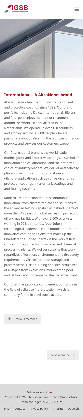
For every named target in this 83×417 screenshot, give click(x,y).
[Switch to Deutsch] (73, 408)
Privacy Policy (39, 408)
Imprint (58, 408)
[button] (77, 9)
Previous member (22, 319)
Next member (63, 355)
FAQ (7, 408)
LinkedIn (50, 392)
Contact (19, 408)
